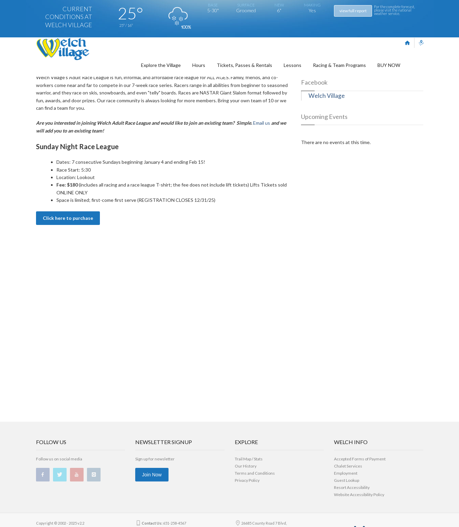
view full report (353, 10)
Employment (345, 473)
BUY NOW (388, 71)
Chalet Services (348, 466)
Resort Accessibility (352, 487)
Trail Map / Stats (249, 458)
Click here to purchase (68, 290)
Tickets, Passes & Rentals (244, 71)
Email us (261, 195)
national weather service (392, 12)
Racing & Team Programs (339, 71)
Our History (246, 466)
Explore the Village (161, 71)
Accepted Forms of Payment (360, 458)
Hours (198, 71)
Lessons (292, 71)
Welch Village (326, 167)
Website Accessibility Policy (359, 494)
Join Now (152, 474)
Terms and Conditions (255, 473)
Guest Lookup (346, 480)
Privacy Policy (247, 480)
